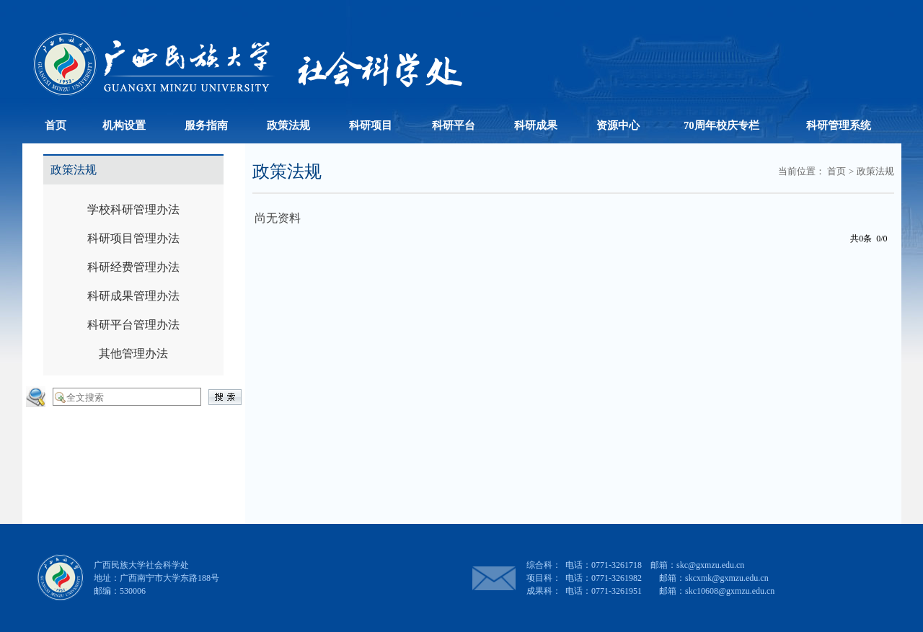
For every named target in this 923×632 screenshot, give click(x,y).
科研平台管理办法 (133, 325)
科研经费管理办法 (133, 267)
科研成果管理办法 (133, 296)
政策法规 (875, 171)
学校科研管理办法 (133, 209)
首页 (836, 171)
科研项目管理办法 (133, 238)
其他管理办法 (133, 353)
